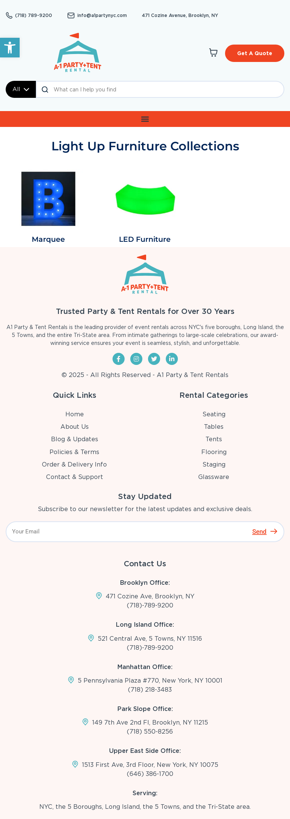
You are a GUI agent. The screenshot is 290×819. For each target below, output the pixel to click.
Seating (213, 414)
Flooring (214, 452)
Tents (213, 439)
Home (74, 414)
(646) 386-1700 (150, 773)
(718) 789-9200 (33, 15)
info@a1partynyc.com (102, 15)
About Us (74, 426)
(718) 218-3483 (150, 689)
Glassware (213, 477)
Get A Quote (254, 53)
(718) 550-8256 (150, 731)
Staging (213, 464)
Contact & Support (74, 477)
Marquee (48, 239)
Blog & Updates (74, 439)
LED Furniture (145, 239)
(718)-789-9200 (150, 605)
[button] (10, 47)
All (20, 89)
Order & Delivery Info (74, 464)
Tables (214, 426)
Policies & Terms (74, 452)
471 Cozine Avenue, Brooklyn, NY (180, 15)
